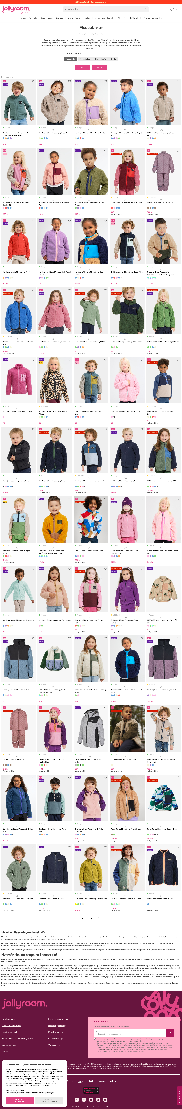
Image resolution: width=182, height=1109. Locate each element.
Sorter (100, 67)
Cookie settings (55, 1038)
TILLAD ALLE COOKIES (20, 1100)
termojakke (90, 950)
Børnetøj (82, 34)
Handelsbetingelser (11, 1032)
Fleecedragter (101, 59)
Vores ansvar (54, 1045)
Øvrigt (113, 59)
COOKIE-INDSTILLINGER (49, 1100)
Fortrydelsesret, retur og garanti (17, 1038)
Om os (5, 1051)
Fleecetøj (90, 34)
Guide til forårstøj (112, 983)
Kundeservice (8, 1019)
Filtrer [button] (82, 67)
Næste (99, 918)
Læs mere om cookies (15, 1090)
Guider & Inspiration (11, 1025)
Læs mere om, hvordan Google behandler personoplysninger (30, 1092)
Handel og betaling (57, 1025)
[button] (172, 9)
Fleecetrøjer (99, 34)
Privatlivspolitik (55, 1032)
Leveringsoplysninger (58, 1019)
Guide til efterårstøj (95, 983)
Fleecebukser (85, 59)
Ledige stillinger (9, 1045)
